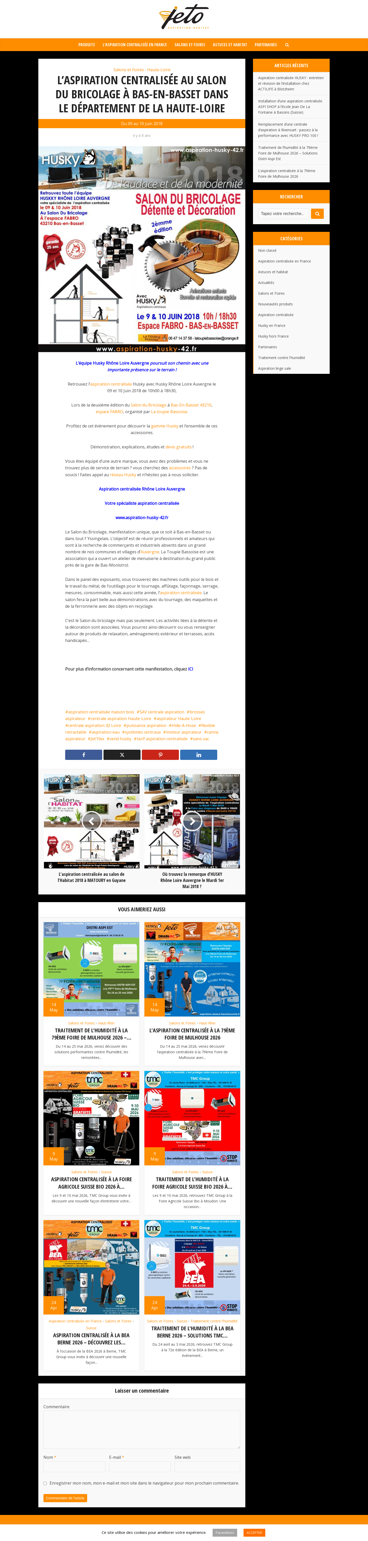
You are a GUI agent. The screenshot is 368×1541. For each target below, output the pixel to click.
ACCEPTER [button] (254, 1532)
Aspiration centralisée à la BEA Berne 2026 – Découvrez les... (91, 1337)
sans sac (201, 739)
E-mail (116, 1456)
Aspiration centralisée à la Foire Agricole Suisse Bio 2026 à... (91, 1182)
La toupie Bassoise (169, 411)
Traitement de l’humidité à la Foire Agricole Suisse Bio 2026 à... (192, 1182)
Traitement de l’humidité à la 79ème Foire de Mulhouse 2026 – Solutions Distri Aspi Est (288, 153)
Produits (86, 44)
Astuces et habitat (230, 44)
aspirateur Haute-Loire (179, 718)
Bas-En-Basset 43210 (191, 405)
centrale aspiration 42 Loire (94, 725)
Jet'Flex (97, 739)
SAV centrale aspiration (162, 712)
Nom (49, 1456)
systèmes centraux (143, 732)
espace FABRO (109, 411)
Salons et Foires (190, 44)
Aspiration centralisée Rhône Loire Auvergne (142, 489)
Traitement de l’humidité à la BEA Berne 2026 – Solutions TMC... (192, 1331)
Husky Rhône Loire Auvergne (121, 363)
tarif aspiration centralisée (162, 739)
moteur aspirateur (184, 732)
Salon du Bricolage (148, 405)
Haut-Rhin (106, 1023)
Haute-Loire (158, 70)
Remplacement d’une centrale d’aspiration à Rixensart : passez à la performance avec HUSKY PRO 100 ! (288, 130)
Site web (183, 1456)
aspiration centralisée (111, 384)
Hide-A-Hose (184, 725)
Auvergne (150, 552)
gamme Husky (164, 426)
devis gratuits (179, 447)
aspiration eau (106, 732)
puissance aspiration (146, 725)
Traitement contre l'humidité (214, 1320)
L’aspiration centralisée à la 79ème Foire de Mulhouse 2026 (192, 1033)
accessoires (180, 468)
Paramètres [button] (225, 1532)
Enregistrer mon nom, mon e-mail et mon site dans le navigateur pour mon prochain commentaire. (144, 1482)
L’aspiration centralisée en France (135, 44)
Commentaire (56, 1405)
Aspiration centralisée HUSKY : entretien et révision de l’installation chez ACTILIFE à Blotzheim (291, 83)
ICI (190, 669)
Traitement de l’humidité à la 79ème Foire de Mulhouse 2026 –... (91, 1033)
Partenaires (266, 44)
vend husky (120, 739)
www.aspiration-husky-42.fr (142, 517)
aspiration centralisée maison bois (101, 712)
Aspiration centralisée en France (75, 1320)
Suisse (106, 1171)
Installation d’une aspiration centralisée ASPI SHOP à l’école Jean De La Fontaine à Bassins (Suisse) (290, 107)
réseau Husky (123, 474)
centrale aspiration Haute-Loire (121, 718)
